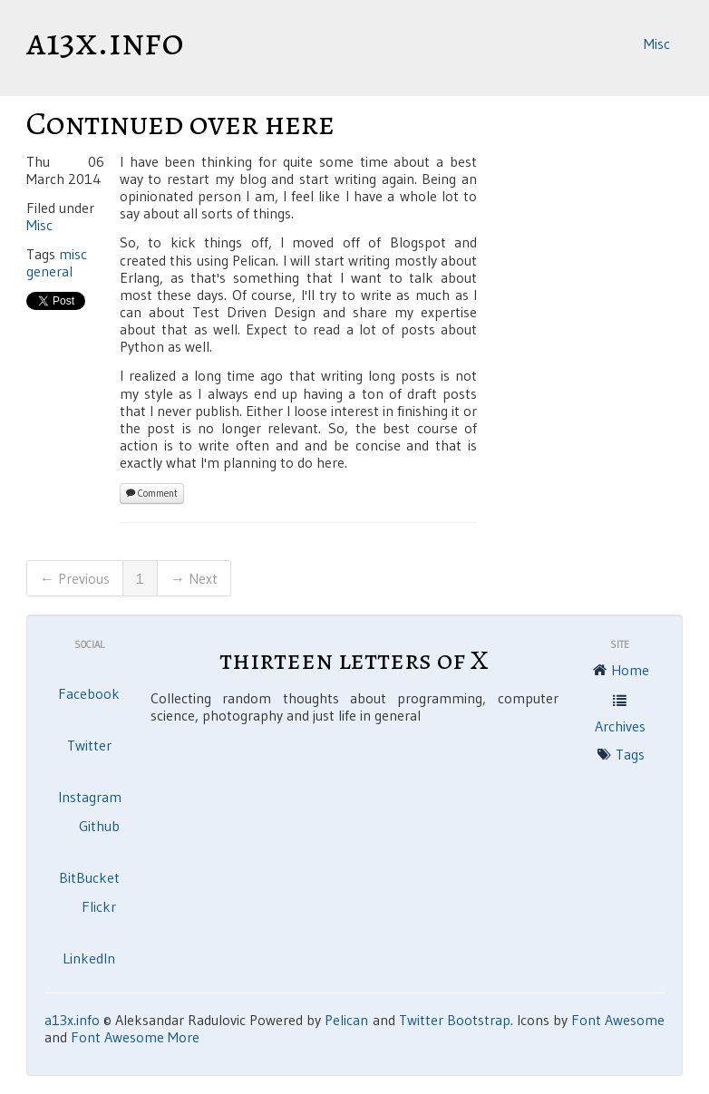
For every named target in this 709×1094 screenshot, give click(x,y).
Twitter (89, 745)
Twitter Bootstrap (454, 1020)
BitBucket (89, 877)
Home (620, 671)
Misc (657, 43)
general (49, 271)
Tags (620, 756)
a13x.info (105, 42)
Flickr (99, 906)
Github (99, 826)
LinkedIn (89, 958)
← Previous (75, 578)
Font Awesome (618, 1020)
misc (73, 254)
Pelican (346, 1020)
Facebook (89, 693)
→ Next (194, 578)
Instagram (89, 797)
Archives (620, 712)
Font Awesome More (135, 1037)
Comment (152, 493)
